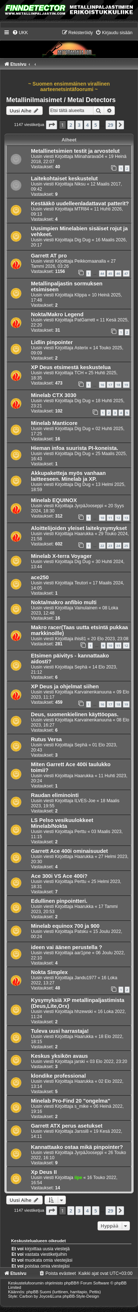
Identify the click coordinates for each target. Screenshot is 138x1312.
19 (126, 384)
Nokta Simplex (49, 972)
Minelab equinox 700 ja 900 (65, 926)
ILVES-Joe (84, 800)
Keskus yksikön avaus (59, 1056)
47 (126, 273)
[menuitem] (20, 32)
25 (126, 545)
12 (118, 517)
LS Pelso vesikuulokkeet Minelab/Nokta (62, 823)
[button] (51, 124)
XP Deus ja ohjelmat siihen (65, 686)
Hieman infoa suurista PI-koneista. (74, 448)
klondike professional (58, 1076)
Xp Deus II (44, 1172)
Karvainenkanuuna (93, 692)
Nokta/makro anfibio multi (63, 602)
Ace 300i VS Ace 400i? (59, 876)
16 (102, 384)
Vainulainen (85, 607)
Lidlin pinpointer (52, 342)
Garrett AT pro (49, 256)
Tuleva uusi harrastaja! (60, 1031)
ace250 (40, 577)
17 (110, 384)
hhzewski (83, 1011)
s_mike (81, 1106)
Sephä (80, 667)
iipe (78, 1177)
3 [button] (79, 125)
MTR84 (81, 209)
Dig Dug (82, 239)
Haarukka (83, 533)
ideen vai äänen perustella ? (66, 947)
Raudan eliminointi (55, 795)
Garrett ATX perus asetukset (66, 1126)
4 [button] (87, 125)
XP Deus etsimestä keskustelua (71, 367)
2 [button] (71, 125)
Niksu (79, 184)
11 (110, 517)
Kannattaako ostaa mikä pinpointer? (77, 1147)
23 (110, 545)
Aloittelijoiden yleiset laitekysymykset (79, 528)
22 (102, 545)
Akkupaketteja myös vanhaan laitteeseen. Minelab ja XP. (68, 476)
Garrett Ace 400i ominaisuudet (69, 851)
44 (102, 273)
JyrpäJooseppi (88, 505)
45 (110, 273)
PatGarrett (84, 319)
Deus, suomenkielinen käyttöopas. (74, 714)
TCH (79, 372)
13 (126, 517)
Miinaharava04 (88, 156)
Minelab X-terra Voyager (61, 556)
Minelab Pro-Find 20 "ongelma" (70, 1101)
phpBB (70, 1283)
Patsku (81, 931)
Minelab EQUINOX (54, 500)
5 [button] (95, 125)
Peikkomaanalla (90, 261)
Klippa (80, 295)
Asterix (81, 347)
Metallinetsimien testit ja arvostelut (75, 151)
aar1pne (82, 952)
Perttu (80, 831)
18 (118, 384)
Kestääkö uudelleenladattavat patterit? (80, 203)
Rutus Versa (46, 739)
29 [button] (110, 125)
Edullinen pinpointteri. (59, 901)
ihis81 (80, 638)
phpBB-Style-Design (81, 1296)
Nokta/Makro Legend (57, 314)
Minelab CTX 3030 (53, 395)
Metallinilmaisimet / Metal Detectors (61, 100)
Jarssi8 (81, 1131)
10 (102, 517)
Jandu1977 (85, 977)
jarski (79, 1061)
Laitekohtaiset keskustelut (64, 178)
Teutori (81, 582)
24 (118, 545)
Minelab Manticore (54, 423)
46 (118, 273)
